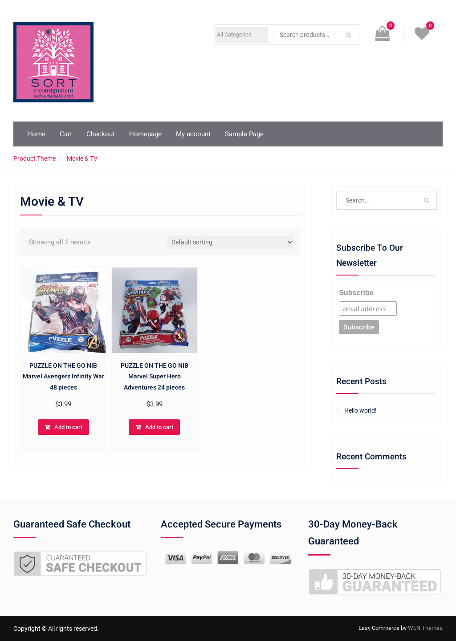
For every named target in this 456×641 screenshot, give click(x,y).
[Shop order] (230, 242)
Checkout (100, 134)
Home (36, 134)
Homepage (145, 134)
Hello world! (360, 410)
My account (193, 134)
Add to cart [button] (68, 427)
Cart (66, 134)
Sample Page (244, 134)
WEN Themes (425, 628)
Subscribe (356, 292)
